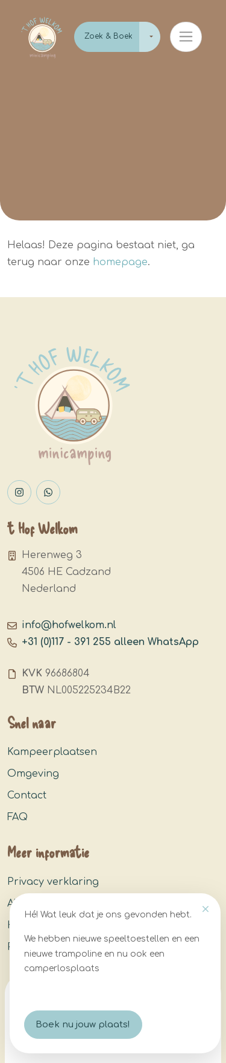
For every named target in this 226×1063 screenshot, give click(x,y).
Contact (26, 795)
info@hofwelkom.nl (69, 625)
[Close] (205, 909)
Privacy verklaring (53, 881)
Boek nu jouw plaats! (83, 1025)
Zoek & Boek (108, 36)
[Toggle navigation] (186, 37)
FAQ (17, 817)
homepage (120, 262)
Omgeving (33, 773)
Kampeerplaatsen (52, 752)
